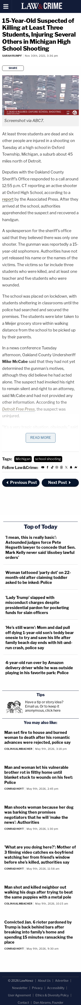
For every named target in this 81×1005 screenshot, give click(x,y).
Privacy (37, 988)
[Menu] (6, 6)
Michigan (23, 459)
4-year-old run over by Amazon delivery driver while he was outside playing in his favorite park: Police (39, 667)
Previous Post (21, 482)
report (8, 199)
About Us (44, 980)
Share (13, 68)
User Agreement (19, 995)
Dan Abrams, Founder (48, 1002)
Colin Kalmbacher (18, 748)
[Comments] (2, 61)
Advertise (61, 980)
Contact (23, 1002)
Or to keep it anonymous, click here (42, 708)
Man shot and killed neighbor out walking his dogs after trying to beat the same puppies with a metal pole (38, 892)
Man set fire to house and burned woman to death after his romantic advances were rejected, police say (37, 737)
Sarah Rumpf (12, 55)
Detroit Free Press (18, 409)
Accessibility (55, 988)
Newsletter (19, 988)
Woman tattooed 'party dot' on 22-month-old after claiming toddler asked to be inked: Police (38, 577)
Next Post (59, 482)
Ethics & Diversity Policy (52, 995)
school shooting (48, 459)
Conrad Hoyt (14, 788)
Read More (40, 438)
